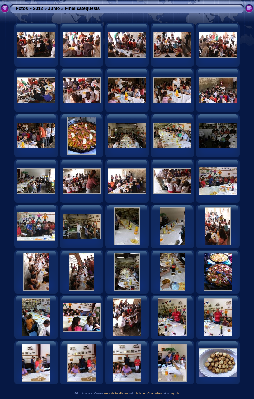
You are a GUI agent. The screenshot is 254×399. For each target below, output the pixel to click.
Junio (54, 8)
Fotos (22, 8)
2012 (38, 8)
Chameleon (154, 393)
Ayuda (175, 393)
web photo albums (116, 393)
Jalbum (140, 393)
